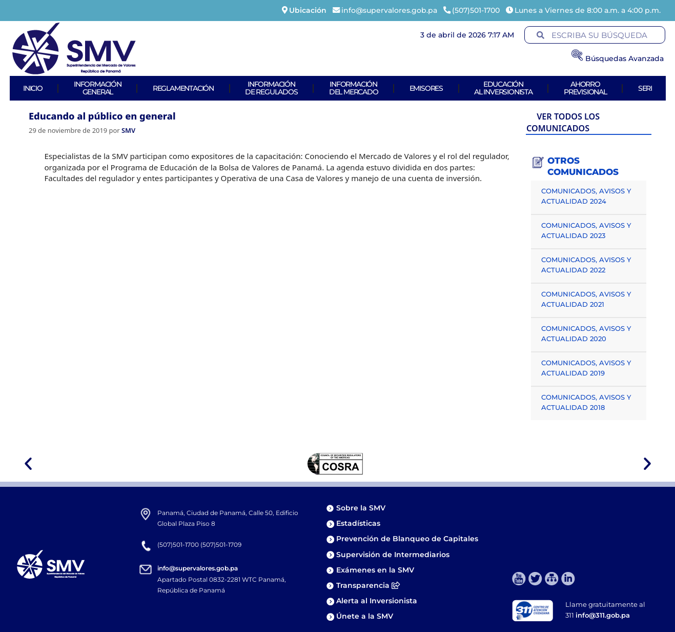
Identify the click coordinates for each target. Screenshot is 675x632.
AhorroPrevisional (585, 88)
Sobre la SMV (360, 507)
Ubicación (307, 10)
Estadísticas (359, 523)
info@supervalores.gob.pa (197, 568)
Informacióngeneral (97, 88)
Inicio (33, 88)
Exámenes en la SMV (375, 570)
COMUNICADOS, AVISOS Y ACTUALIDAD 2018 (586, 402)
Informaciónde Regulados (271, 88)
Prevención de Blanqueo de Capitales (407, 538)
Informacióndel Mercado (353, 88)
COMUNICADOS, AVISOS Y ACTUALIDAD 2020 (586, 333)
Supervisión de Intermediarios (392, 554)
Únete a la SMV (364, 616)
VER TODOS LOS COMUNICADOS (563, 122)
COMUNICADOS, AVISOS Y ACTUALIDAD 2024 (586, 196)
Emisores (426, 88)
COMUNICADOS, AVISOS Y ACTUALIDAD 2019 (586, 368)
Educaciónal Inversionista (503, 88)
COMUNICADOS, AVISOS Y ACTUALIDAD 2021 (586, 299)
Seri (645, 88)
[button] (28, 464)
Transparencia (368, 585)
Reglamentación (183, 88)
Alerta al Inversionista (376, 600)
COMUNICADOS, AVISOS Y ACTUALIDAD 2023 (586, 230)
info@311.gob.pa (603, 615)
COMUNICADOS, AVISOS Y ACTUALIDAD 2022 (586, 264)
